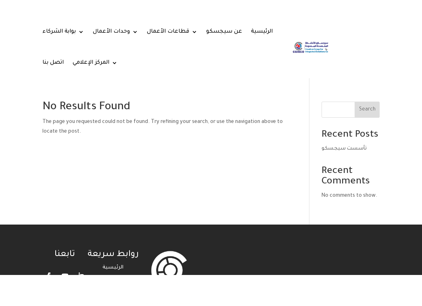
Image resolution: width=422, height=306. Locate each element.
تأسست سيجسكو (344, 149)
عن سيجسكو (224, 32)
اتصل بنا (53, 63)
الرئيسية (262, 32)
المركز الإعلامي (91, 63)
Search (367, 109)
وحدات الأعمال (111, 32)
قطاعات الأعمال (168, 32)
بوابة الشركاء (59, 32)
